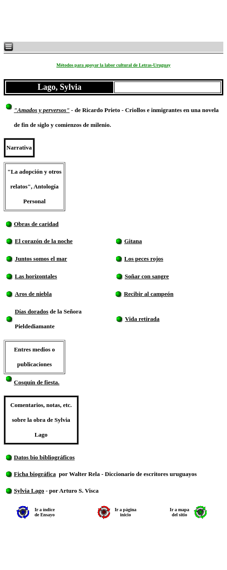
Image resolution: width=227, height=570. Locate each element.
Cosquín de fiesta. (37, 382)
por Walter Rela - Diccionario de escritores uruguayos (127, 473)
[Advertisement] (115, 21)
